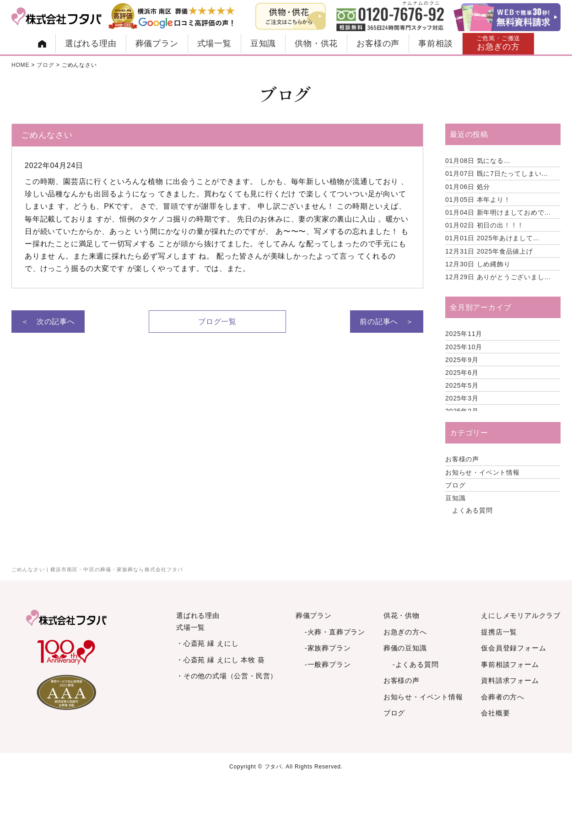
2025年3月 (462, 398)
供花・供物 (401, 615)
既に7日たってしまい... (496, 173)
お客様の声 (377, 43)
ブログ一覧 (217, 321)
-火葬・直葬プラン (335, 632)
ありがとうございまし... (498, 277)
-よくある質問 (416, 664)
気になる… (478, 160)
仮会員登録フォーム (513, 648)
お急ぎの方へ (405, 632)
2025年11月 (463, 333)
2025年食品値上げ (489, 251)
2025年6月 (462, 372)
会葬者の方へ (502, 697)
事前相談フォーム (510, 664)
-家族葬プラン (328, 648)
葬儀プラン (156, 43)
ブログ (455, 485)
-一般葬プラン (328, 664)
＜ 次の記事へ (48, 321)
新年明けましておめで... (498, 212)
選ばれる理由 (91, 43)
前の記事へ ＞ (387, 321)
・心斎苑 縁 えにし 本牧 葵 (220, 660)
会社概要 (495, 713)
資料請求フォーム (510, 680)
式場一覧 (214, 43)
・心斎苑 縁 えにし (207, 643)
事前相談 (435, 43)
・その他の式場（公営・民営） (226, 676)
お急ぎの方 (498, 43)
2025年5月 (462, 385)
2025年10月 (463, 347)
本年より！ (478, 199)
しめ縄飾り (478, 264)
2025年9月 (462, 359)
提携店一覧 (499, 632)
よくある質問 (472, 510)
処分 (467, 186)
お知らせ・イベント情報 (482, 472)
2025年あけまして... (492, 238)
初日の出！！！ (484, 225)
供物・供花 (316, 43)
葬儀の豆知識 (405, 648)
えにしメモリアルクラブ (521, 615)
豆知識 (263, 43)
